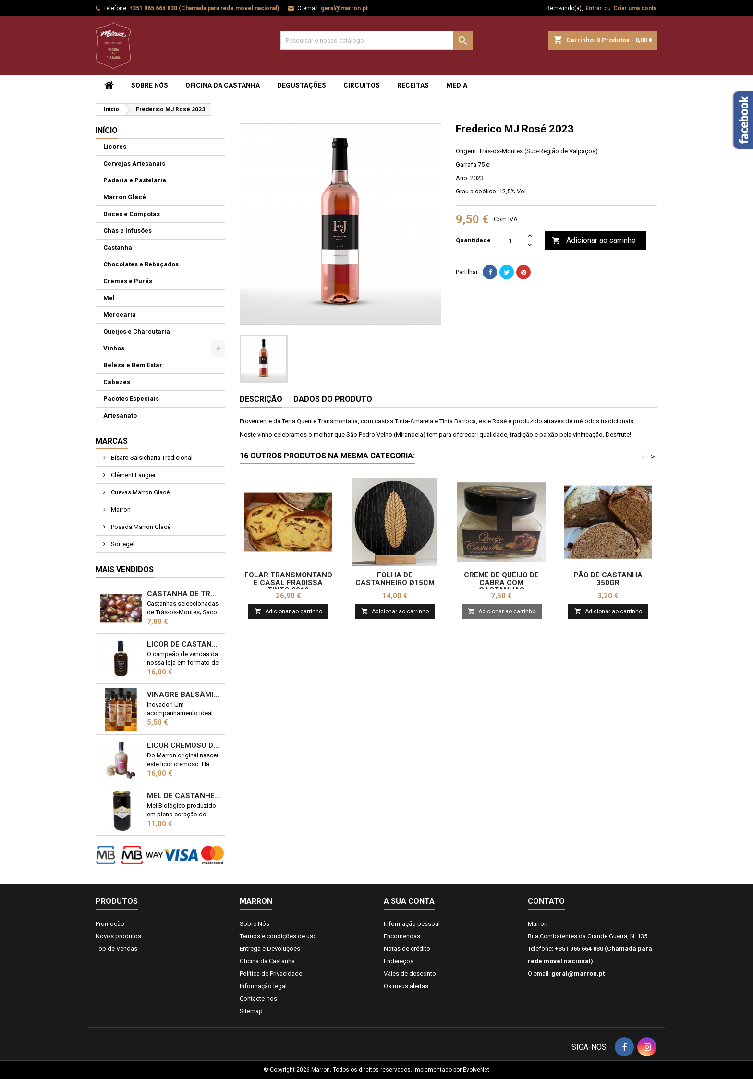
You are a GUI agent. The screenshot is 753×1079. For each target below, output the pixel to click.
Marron (120, 509)
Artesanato (120, 415)
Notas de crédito (407, 948)
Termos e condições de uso (278, 936)
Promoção (110, 923)
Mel (109, 297)
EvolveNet (476, 1070)
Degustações (301, 85)
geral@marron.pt (344, 8)
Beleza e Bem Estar (132, 365)
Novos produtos (118, 936)
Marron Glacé (124, 197)
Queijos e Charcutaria (136, 331)
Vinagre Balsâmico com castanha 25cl (184, 694)
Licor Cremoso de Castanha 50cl (184, 745)
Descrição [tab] (261, 399)
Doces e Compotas (131, 213)
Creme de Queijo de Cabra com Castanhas (501, 583)
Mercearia (119, 314)
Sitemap (251, 1011)
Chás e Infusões (127, 230)
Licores (114, 146)
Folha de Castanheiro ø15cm (395, 579)
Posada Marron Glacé (139, 526)
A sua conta (409, 901)
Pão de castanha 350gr (608, 579)
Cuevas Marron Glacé (139, 492)
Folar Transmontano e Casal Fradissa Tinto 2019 (288, 583)
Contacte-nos (258, 998)
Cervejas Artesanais (134, 163)
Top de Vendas (116, 948)
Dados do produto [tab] (332, 399)
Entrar (593, 8)
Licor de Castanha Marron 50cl (184, 644)
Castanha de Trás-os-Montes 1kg (184, 594)
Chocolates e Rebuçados (141, 264)
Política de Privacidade (271, 973)
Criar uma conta (634, 8)
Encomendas (402, 936)
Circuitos (361, 85)
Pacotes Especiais (131, 398)
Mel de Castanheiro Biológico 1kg (184, 796)
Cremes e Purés (127, 281)
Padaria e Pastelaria (134, 180)
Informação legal (263, 986)
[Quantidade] (510, 240)
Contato (546, 901)
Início (107, 130)
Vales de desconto (410, 973)
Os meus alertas (406, 986)
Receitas (413, 85)
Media (456, 85)
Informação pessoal (412, 923)
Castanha (117, 247)
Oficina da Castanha (222, 85)
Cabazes (116, 381)
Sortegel (121, 544)
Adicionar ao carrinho (594, 241)
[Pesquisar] (376, 40)
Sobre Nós (149, 85)
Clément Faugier (132, 475)
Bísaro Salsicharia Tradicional (151, 457)
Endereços (398, 961)
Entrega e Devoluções (270, 948)
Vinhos (113, 348)
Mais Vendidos (125, 569)
